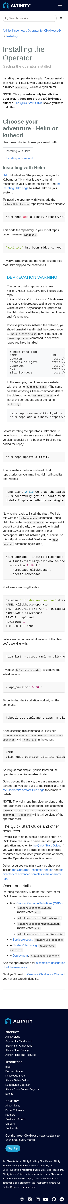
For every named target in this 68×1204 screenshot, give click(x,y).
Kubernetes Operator (17, 1084)
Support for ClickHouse (18, 1041)
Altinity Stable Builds (17, 1080)
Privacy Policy (29, 1187)
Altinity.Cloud (12, 1036)
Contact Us (11, 1128)
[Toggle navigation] (60, 5)
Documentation (14, 1071)
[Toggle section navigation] (60, 18)
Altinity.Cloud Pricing (17, 1050)
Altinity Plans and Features (20, 1054)
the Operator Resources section (32, 869)
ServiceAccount (23, 939)
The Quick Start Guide (28, 103)
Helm (6, 175)
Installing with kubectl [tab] (19, 158)
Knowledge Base (15, 1075)
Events (9, 1093)
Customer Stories (15, 1119)
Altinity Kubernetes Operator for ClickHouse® (32, 30)
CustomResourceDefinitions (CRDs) (40, 903)
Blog (8, 1066)
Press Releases (14, 1110)
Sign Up (13, 1148)
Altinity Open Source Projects (22, 1089)
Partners (10, 1114)
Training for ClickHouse (18, 1045)
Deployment (20, 955)
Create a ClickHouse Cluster (45, 974)
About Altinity (12, 1105)
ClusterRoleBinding (25, 945)
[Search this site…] (30, 18)
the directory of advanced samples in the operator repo (33, 874)
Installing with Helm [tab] (18, 151)
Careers (10, 1123)
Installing (12, 36)
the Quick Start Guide (46, 845)
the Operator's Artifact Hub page (23, 790)
